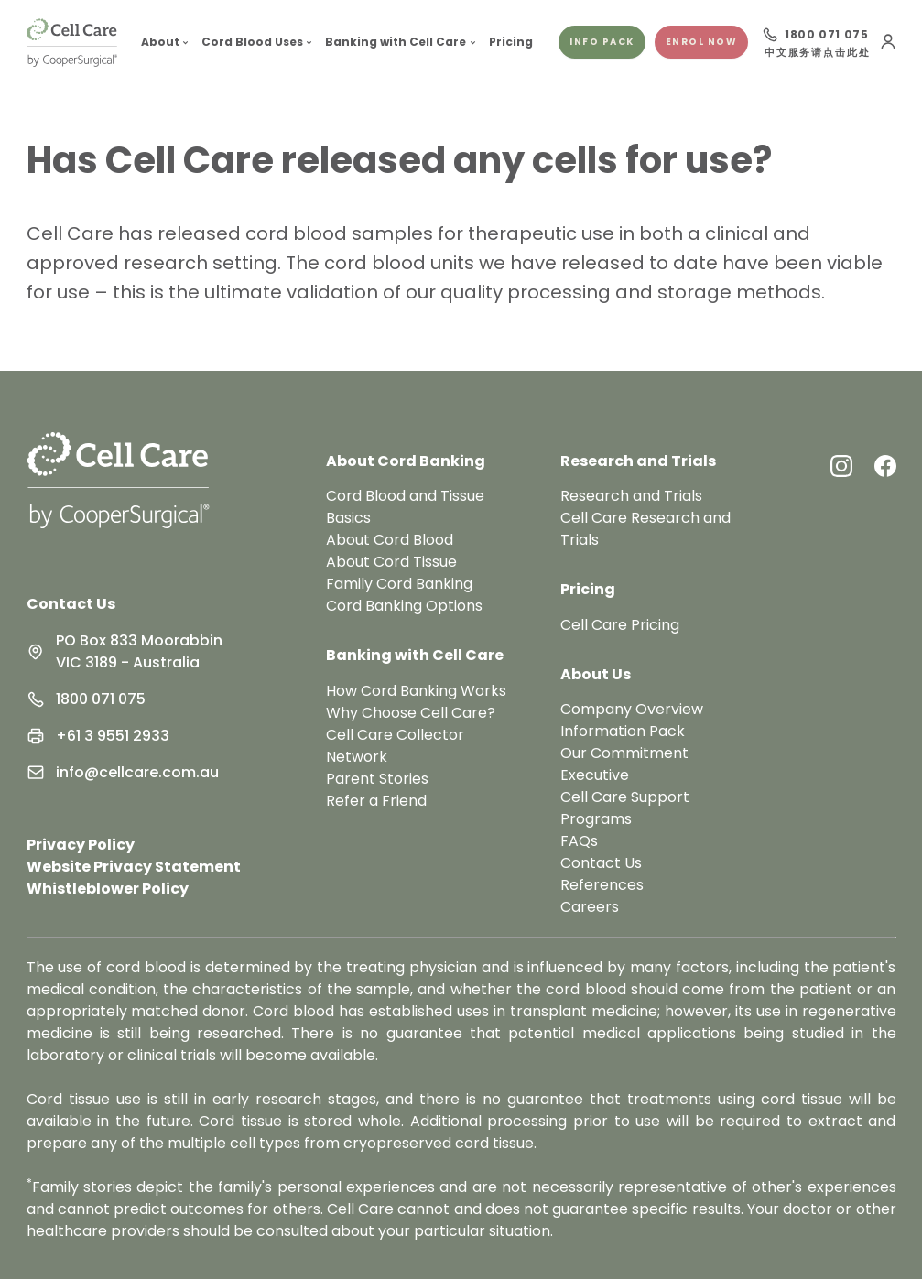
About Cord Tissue (391, 561)
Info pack (602, 42)
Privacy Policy (81, 844)
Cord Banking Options (404, 605)
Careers (589, 906)
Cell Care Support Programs (624, 807)
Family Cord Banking (399, 583)
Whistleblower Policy (108, 888)
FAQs (579, 840)
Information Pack (622, 731)
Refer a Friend (376, 800)
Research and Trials (631, 495)
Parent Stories (377, 778)
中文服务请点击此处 (817, 54)
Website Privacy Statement (134, 866)
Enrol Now (702, 42)
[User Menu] (888, 42)
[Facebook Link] (885, 466)
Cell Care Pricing (619, 624)
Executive (594, 775)
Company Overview (631, 709)
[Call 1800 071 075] (815, 35)
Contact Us (71, 603)
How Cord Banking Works (416, 690)
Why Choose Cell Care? (410, 712)
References (602, 884)
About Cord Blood (389, 539)
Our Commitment (624, 753)
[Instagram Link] (841, 466)
